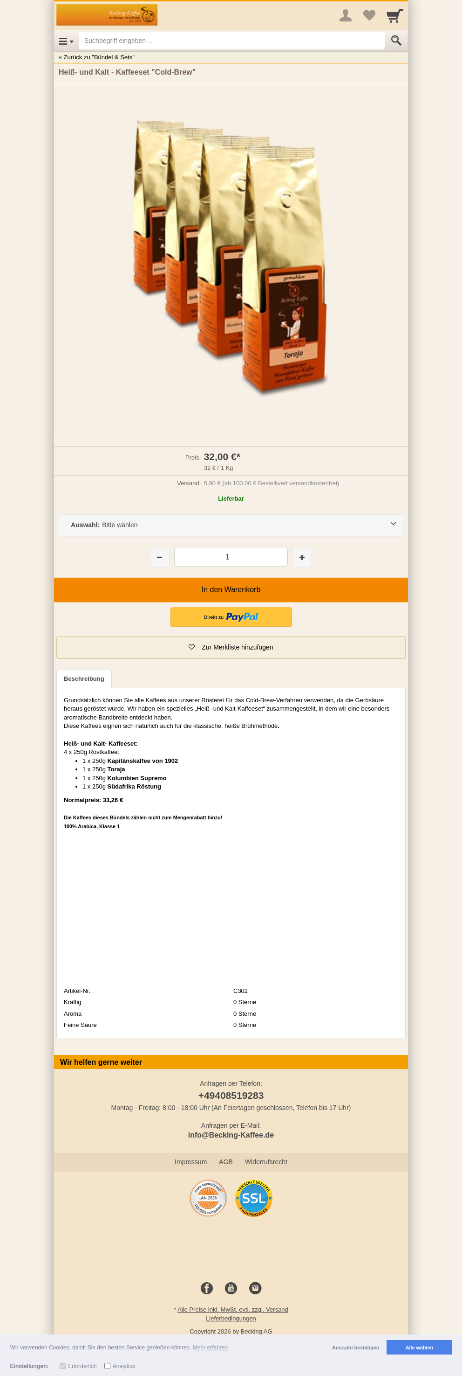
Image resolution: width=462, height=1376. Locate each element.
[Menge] (230, 557)
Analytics (124, 1366)
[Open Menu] (66, 40)
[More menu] (345, 15)
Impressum (191, 1162)
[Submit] (396, 41)
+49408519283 (231, 1095)
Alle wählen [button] (419, 1347)
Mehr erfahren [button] (210, 1347)
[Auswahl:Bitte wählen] (231, 525)
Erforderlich (82, 1366)
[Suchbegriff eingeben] (232, 40)
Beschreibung (84, 678)
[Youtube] (231, 1289)
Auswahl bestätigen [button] (355, 1347)
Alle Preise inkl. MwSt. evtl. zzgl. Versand (232, 1309)
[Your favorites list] (369, 15)
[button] (231, 647)
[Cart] (395, 15)
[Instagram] (255, 1289)
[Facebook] (207, 1289)
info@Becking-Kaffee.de (231, 1135)
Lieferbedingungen (231, 1318)
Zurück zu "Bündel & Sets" (99, 57)
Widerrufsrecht (266, 1162)
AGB (226, 1162)
